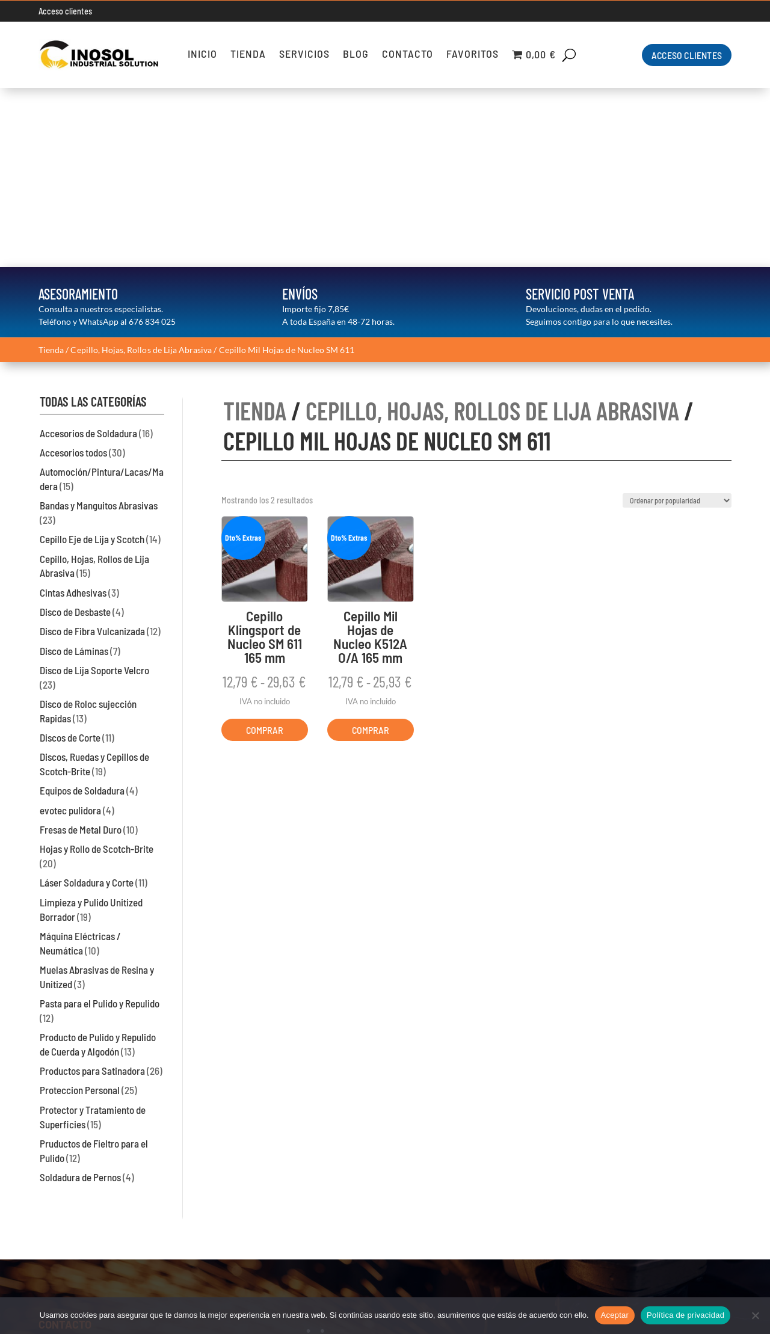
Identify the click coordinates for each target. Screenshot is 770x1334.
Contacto (407, 54)
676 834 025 (152, 142)
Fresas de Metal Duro (81, 650)
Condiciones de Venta (685, 1233)
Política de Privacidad (687, 1202)
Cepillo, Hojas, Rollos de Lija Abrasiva (141, 170)
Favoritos (472, 54)
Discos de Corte (70, 558)
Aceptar (615, 1315)
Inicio (202, 54)
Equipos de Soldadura (82, 612)
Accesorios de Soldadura (88, 254)
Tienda (248, 54)
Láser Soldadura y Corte (87, 704)
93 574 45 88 (72, 1225)
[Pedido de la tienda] (677, 321)
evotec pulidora (70, 631)
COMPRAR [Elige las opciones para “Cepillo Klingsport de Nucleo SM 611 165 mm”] (264, 550)
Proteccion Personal (80, 911)
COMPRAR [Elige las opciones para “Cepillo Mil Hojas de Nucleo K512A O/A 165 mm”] (370, 550)
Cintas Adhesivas (73, 413)
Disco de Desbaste (75, 432)
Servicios (304, 54)
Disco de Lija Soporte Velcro (94, 491)
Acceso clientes (65, 11)
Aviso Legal (707, 1187)
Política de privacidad (685, 1315)
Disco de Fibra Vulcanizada (92, 452)
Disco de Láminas (74, 472)
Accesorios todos (73, 273)
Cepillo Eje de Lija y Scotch (92, 360)
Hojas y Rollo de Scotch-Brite (96, 669)
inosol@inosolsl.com (82, 1256)
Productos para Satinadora (92, 891)
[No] (755, 1315)
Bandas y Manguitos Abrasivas (99, 326)
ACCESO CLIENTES (686, 55)
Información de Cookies (682, 1217)
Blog (356, 54)
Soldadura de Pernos (80, 998)
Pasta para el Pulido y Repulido (99, 824)
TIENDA (254, 231)
